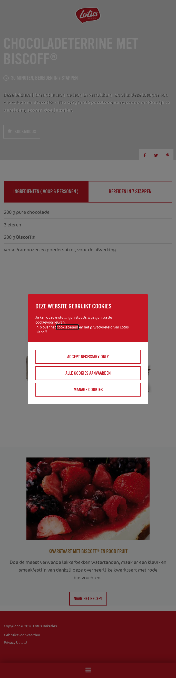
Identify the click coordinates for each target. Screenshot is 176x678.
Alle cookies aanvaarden (88, 373)
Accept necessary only (88, 356)
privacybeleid (101, 327)
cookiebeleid (67, 327)
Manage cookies (88, 389)
